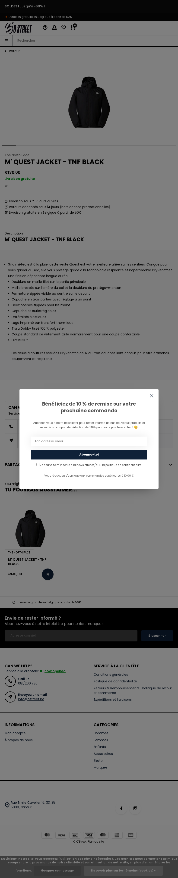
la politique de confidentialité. (122, 465)
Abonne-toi (89, 454)
